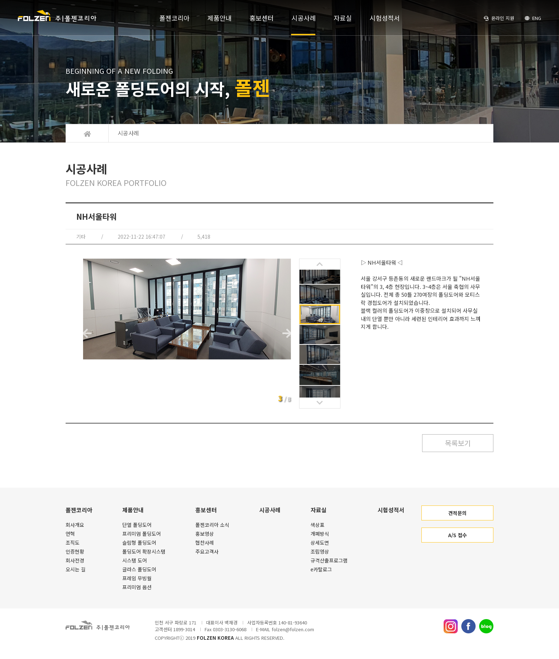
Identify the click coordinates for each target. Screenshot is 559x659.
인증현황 (75, 551)
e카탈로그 (321, 569)
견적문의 (457, 513)
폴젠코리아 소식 (212, 524)
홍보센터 (262, 17)
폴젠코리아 (174, 17)
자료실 (343, 17)
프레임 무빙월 (137, 578)
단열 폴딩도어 (137, 524)
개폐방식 (320, 533)
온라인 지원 (499, 18)
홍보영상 (204, 533)
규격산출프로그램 (329, 560)
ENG (533, 18)
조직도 (73, 542)
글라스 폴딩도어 (139, 569)
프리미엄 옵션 (137, 587)
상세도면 (320, 542)
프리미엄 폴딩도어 (141, 533)
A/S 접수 (457, 535)
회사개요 (75, 524)
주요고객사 (207, 551)
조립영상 (320, 551)
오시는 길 (76, 569)
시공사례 (304, 17)
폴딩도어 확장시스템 (143, 551)
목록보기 (458, 443)
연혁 (70, 533)
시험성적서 (385, 17)
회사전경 (75, 560)
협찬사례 (204, 542)
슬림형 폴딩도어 (139, 542)
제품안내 (219, 17)
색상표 (317, 524)
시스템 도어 (134, 560)
